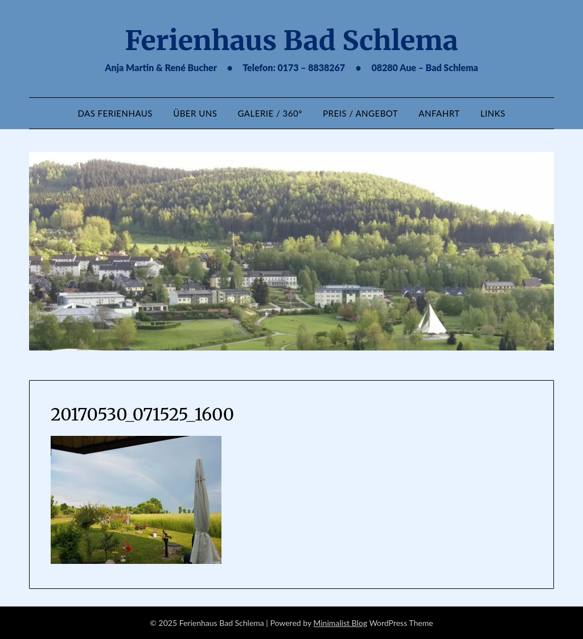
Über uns (195, 113)
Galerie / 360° (270, 113)
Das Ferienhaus (115, 113)
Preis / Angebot (360, 113)
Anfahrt (438, 113)
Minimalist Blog (340, 623)
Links (493, 113)
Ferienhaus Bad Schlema (291, 40)
